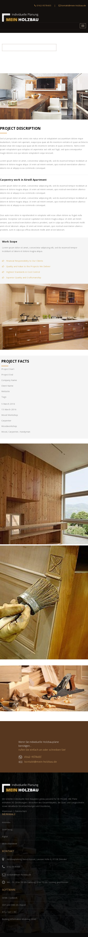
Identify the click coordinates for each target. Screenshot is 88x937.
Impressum (7, 811)
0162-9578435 (42, 5)
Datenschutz (21, 811)
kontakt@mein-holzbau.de (72, 5)
